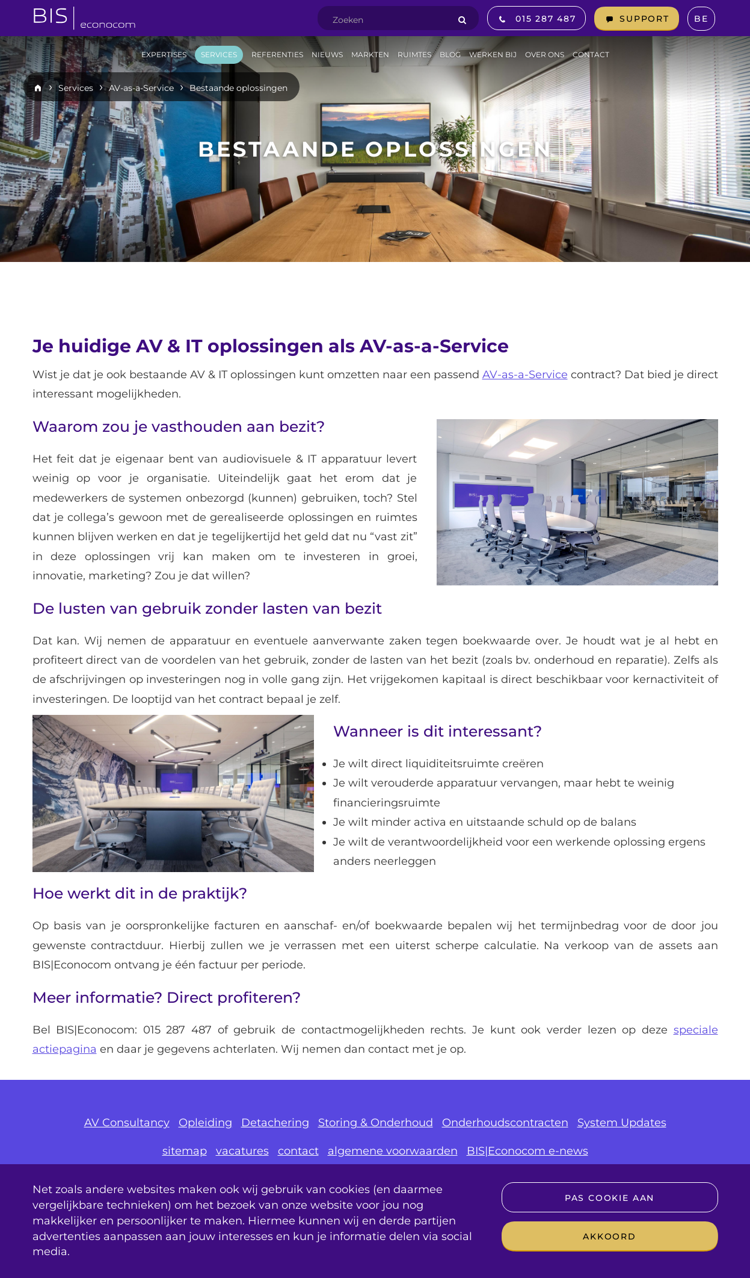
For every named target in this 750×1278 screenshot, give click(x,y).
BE (701, 18)
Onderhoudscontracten (505, 1122)
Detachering (275, 1122)
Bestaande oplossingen (238, 88)
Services (75, 88)
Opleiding (205, 1122)
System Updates (621, 1122)
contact (298, 1151)
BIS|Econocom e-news (527, 1151)
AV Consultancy (127, 1122)
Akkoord (609, 1236)
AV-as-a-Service (141, 88)
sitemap (184, 1151)
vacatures (242, 1151)
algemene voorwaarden (393, 1151)
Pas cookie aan (609, 1197)
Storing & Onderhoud (375, 1122)
